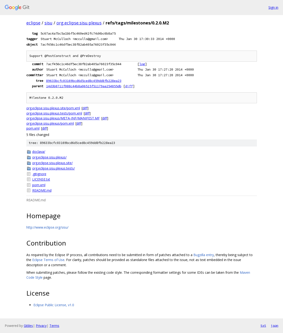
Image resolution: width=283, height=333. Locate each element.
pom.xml (33, 128)
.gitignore (39, 174)
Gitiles (28, 325)
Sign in (273, 7)
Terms (54, 325)
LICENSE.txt (41, 179)
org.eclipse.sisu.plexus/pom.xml (50, 123)
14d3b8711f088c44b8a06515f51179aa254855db (83, 86)
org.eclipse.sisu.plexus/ (49, 157)
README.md (42, 190)
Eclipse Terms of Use (48, 260)
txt (263, 325)
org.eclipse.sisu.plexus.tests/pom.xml (54, 113)
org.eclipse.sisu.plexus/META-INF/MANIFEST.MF (63, 118)
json (274, 325)
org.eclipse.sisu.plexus (79, 23)
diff (129, 86)
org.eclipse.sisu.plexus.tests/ (53, 168)
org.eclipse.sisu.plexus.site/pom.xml (53, 108)
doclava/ (38, 151)
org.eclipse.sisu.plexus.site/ (52, 163)
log (142, 64)
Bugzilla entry (203, 255)
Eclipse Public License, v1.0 (53, 305)
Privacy (41, 325)
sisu (48, 23)
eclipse (33, 23)
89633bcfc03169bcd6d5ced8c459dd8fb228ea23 (83, 81)
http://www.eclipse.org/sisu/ (47, 227)
